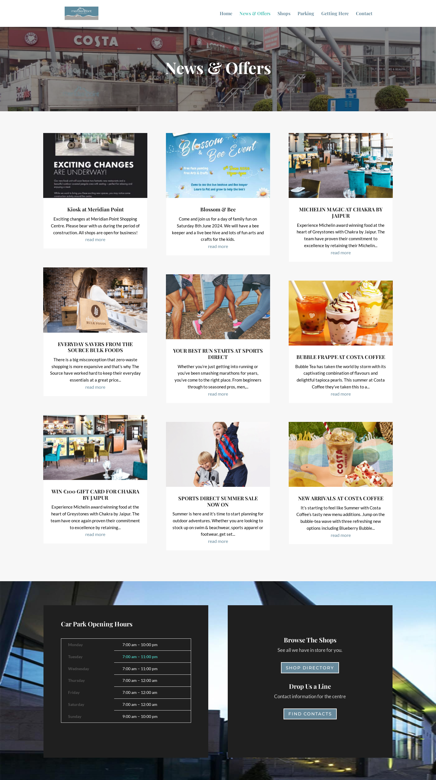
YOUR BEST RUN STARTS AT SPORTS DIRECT (218, 353)
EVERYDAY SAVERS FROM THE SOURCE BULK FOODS (95, 347)
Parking (306, 13)
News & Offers (254, 13)
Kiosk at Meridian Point (95, 209)
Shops (284, 13)
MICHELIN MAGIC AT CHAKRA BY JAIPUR (341, 212)
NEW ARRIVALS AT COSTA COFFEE (340, 498)
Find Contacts (310, 714)
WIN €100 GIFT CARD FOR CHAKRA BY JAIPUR (95, 494)
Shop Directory (310, 667)
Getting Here (335, 13)
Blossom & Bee (218, 209)
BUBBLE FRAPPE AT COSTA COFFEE (340, 357)
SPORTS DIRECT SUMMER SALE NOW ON (218, 501)
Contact (364, 13)
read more (95, 239)
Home (226, 13)
